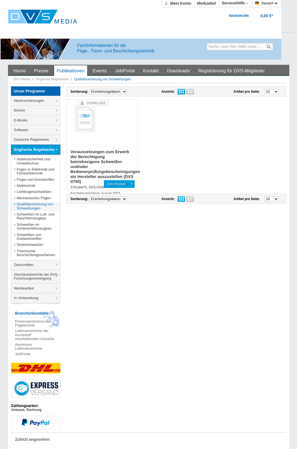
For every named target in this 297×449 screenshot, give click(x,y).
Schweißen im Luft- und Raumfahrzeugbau (36, 216)
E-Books (21, 120)
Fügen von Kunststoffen (36, 179)
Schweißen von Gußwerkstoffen (29, 237)
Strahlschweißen (30, 245)
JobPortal (23, 354)
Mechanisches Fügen (34, 198)
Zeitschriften (24, 265)
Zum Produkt (116, 184)
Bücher (19, 110)
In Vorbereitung (26, 298)
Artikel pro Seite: (247, 92)
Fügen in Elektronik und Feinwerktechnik (36, 171)
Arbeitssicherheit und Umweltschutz (33, 161)
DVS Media (22, 79)
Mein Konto (180, 3)
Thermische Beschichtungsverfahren (36, 253)
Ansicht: (168, 92)
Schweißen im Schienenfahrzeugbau (34, 226)
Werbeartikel (24, 288)
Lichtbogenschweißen (34, 192)
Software (21, 130)
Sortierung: (80, 92)
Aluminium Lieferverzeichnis (28, 346)
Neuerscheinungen (29, 101)
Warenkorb (239, 15)
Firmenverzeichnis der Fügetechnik (33, 323)
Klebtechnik (26, 186)
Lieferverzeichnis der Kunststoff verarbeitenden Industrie (34, 335)
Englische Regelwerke (52, 79)
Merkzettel (206, 3)
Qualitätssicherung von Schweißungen (35, 206)
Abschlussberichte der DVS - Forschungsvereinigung (37, 276)
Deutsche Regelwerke (31, 139)
